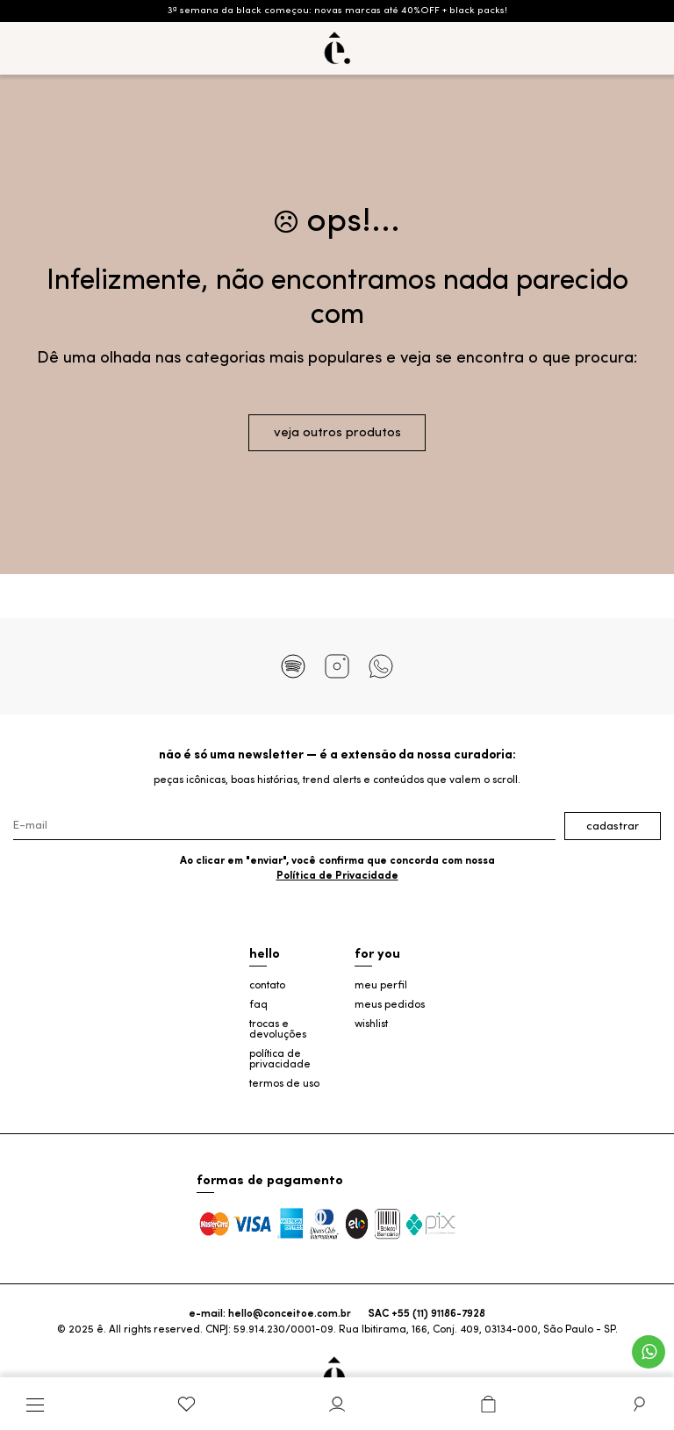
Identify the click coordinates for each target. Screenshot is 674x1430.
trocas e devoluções (277, 1029)
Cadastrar (612, 826)
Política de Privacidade (337, 876)
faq (258, 1005)
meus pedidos (390, 1005)
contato (267, 986)
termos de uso (284, 1084)
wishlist (371, 1024)
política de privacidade (280, 1059)
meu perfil (381, 986)
